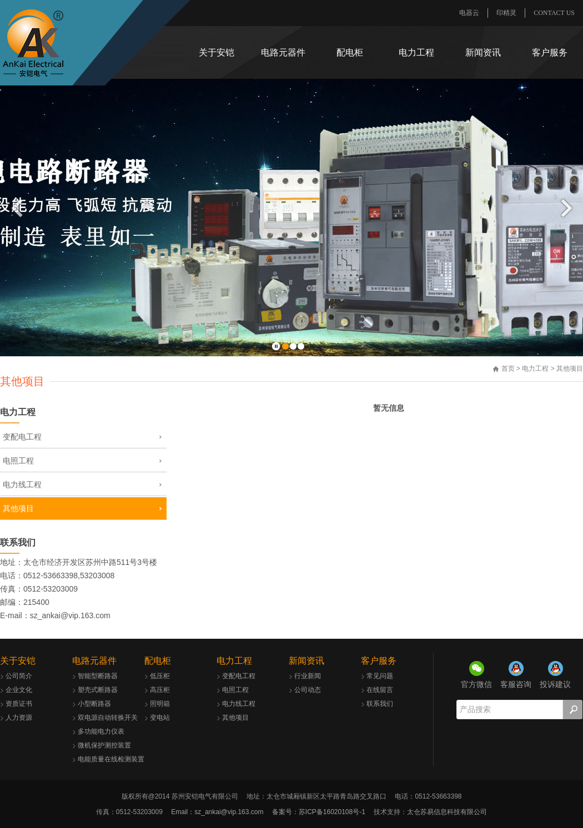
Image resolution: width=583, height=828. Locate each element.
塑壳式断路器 (98, 690)
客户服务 (549, 52)
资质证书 (19, 704)
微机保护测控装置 (104, 745)
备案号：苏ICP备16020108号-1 (318, 812)
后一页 (566, 207)
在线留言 (379, 690)
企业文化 (19, 690)
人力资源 (19, 717)
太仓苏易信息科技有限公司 (447, 812)
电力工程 (416, 52)
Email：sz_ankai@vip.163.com (217, 812)
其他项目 (18, 508)
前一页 (16, 207)
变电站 (160, 717)
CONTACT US (554, 13)
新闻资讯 (483, 52)
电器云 (469, 13)
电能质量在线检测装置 (111, 759)
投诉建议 (555, 684)
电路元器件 (283, 52)
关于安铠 (216, 52)
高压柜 (160, 690)
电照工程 (18, 460)
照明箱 (160, 704)
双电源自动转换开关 (108, 717)
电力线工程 (22, 484)
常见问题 (379, 676)
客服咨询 (515, 684)
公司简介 (19, 676)
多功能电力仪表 (101, 731)
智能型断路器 (98, 676)
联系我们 (18, 542)
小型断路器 (94, 704)
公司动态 (307, 690)
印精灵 (506, 13)
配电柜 (349, 52)
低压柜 (160, 676)
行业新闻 (307, 676)
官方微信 (476, 684)
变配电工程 (22, 436)
